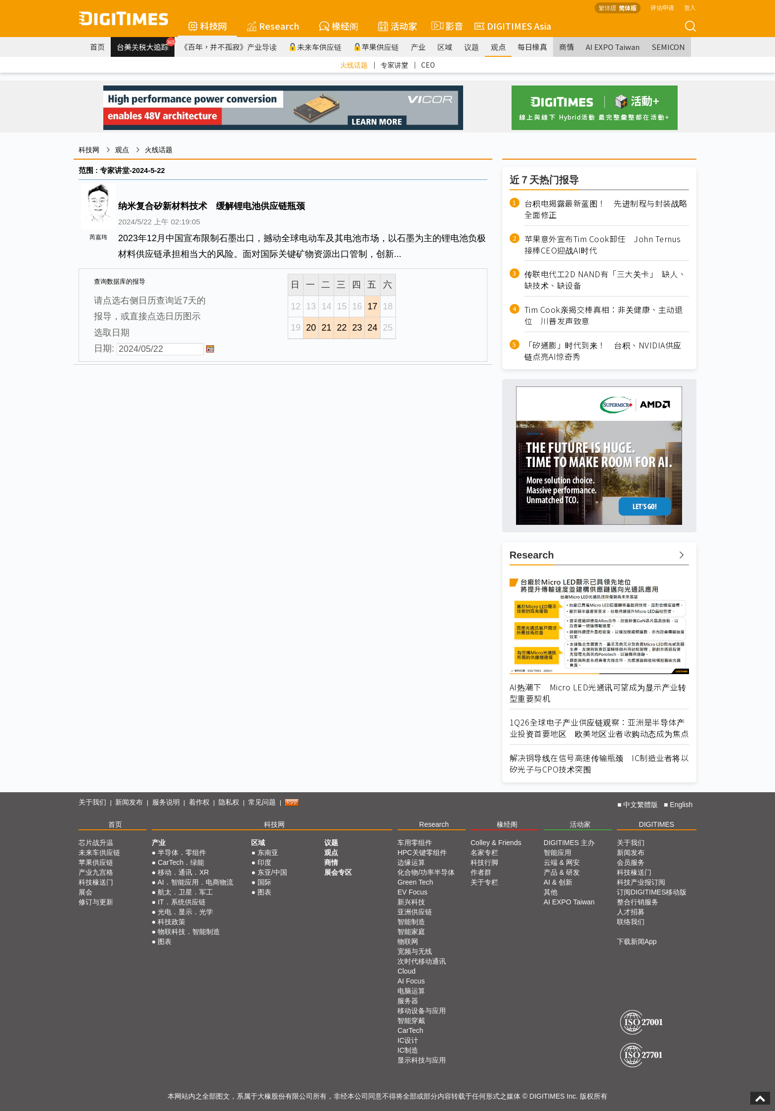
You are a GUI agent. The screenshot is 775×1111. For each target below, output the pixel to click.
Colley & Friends (496, 843)
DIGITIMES (657, 824)
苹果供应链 (376, 47)
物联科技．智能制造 (189, 932)
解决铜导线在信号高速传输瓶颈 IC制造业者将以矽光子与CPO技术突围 (599, 763)
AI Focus (411, 981)
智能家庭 (411, 932)
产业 (418, 47)
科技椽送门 (96, 882)
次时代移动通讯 (421, 961)
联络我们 (631, 922)
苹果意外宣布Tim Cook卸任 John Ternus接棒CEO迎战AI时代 (602, 244)
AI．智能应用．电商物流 (195, 882)
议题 (471, 47)
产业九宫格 (96, 872)
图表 (165, 941)
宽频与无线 (414, 951)
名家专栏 (484, 852)
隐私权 (228, 802)
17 (372, 306)
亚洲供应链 (414, 912)
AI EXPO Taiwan (613, 47)
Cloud (406, 971)
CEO (428, 65)
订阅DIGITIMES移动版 (652, 892)
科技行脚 (484, 862)
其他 (551, 892)
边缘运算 (411, 862)
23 (357, 328)
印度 (264, 862)
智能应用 (557, 852)
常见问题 (262, 802)
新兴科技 (411, 902)
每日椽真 (532, 47)
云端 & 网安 (562, 862)
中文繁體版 (640, 805)
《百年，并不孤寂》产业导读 (228, 47)
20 (311, 328)
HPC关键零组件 (422, 852)
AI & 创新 (558, 882)
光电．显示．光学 (185, 912)
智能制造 (411, 922)
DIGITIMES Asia (512, 25)
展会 (85, 892)
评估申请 (662, 7)
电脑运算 (411, 991)
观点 (498, 47)
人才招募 (631, 912)
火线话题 (354, 65)
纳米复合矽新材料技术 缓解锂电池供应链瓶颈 (211, 206)
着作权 (199, 802)
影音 (446, 25)
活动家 (397, 25)
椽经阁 (338, 25)
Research (273, 25)
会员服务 (631, 862)
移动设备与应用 (421, 1011)
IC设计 (407, 1040)
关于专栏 (484, 882)
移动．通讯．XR (183, 872)
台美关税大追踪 (145, 44)
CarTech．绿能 (181, 862)
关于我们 (92, 802)
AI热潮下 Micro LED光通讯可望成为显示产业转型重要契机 (598, 693)
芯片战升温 (96, 843)
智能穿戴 (411, 1021)
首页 (97, 47)
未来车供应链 (315, 47)
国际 (264, 882)
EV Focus (412, 892)
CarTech (410, 1030)
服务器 (407, 1001)
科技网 (207, 25)
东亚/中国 (272, 872)
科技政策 (171, 922)
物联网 (407, 941)
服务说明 (166, 802)
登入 (690, 7)
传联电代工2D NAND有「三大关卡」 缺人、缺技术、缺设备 (605, 279)
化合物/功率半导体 (426, 872)
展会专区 (338, 872)
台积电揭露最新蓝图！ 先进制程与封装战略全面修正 (606, 209)
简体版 (628, 7)
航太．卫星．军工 (185, 892)
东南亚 (268, 852)
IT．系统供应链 (181, 902)
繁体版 (607, 7)
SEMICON (668, 47)
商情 (566, 47)
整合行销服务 (637, 902)
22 (341, 328)
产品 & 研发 (562, 872)
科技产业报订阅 (641, 882)
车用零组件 (414, 843)
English (681, 805)
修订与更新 (96, 902)
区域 (444, 47)
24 (372, 328)
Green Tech (415, 882)
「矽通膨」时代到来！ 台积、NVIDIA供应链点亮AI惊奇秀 (603, 351)
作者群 (481, 872)
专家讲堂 (394, 65)
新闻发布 (129, 802)
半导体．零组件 (182, 852)
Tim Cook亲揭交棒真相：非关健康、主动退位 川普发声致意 (603, 315)
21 (326, 328)
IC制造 (407, 1050)
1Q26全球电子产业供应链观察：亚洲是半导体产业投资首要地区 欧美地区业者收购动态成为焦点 (599, 728)
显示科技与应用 (421, 1060)
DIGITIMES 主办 (569, 843)
